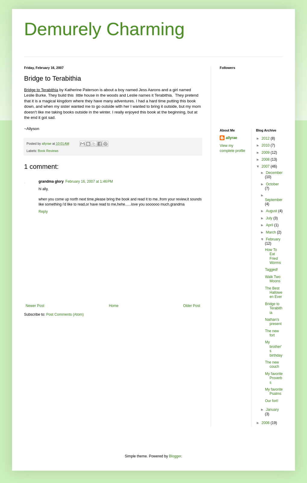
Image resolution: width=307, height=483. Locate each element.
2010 (266, 145)
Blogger (175, 456)
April (270, 225)
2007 (266, 166)
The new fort (272, 333)
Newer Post (35, 306)
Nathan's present (273, 321)
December (274, 173)
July (269, 218)
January (272, 409)
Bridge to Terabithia (273, 308)
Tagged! (271, 270)
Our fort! (271, 401)
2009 (266, 152)
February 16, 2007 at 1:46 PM (89, 181)
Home (114, 306)
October (272, 184)
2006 (266, 423)
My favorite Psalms (274, 391)
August (272, 211)
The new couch (272, 364)
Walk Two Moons (272, 279)
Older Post (191, 306)
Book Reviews (48, 151)
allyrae (231, 138)
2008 (266, 159)
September (274, 200)
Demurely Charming (104, 29)
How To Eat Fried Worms (273, 256)
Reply (43, 211)
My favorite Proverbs (274, 378)
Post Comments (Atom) (65, 314)
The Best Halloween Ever (273, 292)
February (273, 239)
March (271, 232)
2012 (266, 138)
